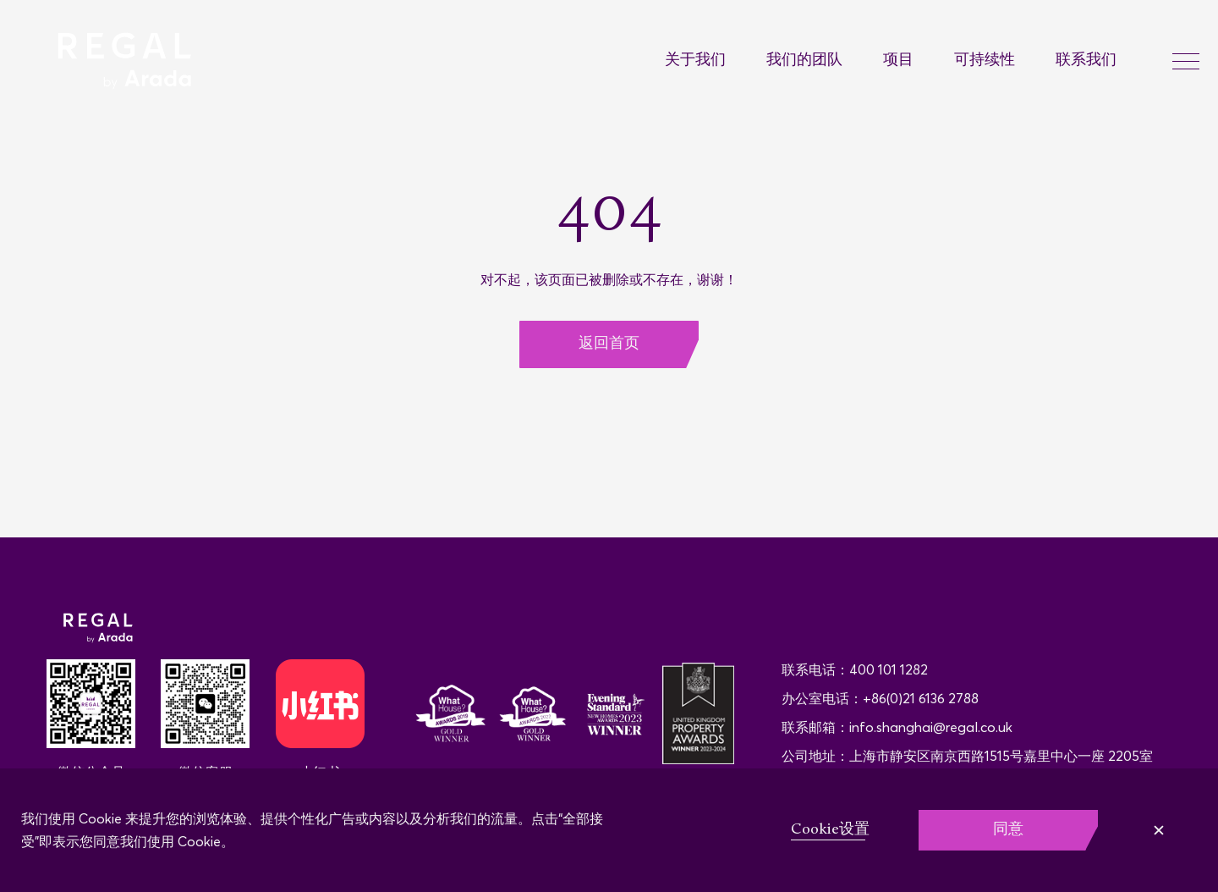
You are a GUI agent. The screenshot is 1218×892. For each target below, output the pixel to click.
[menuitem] (715, 61)
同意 (1008, 830)
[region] (609, 830)
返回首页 (609, 344)
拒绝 (1152, 830)
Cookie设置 (830, 830)
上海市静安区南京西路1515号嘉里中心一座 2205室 (1001, 755)
